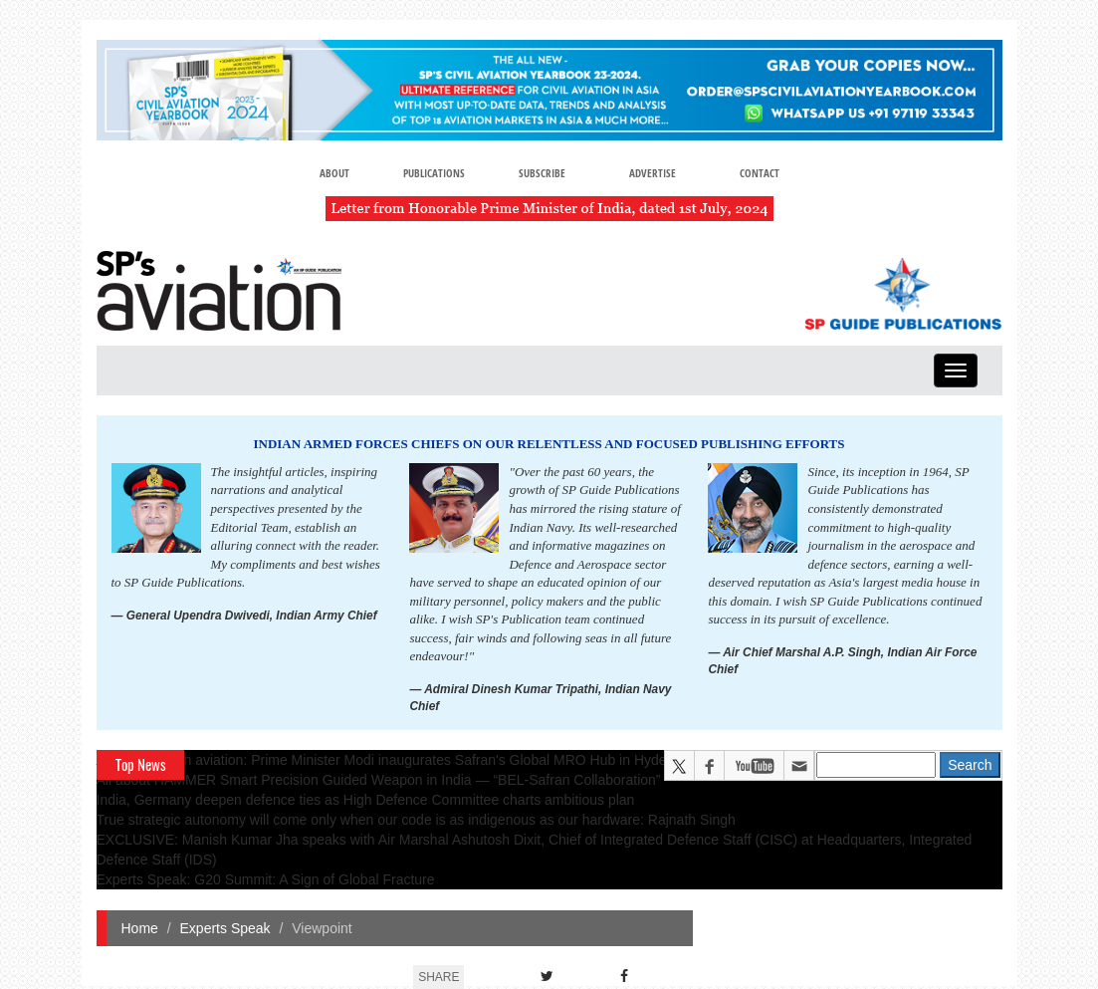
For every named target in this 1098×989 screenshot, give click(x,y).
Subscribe (542, 172)
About (334, 172)
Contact (759, 172)
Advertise (652, 172)
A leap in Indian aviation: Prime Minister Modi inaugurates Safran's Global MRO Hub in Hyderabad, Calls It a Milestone (462, 760)
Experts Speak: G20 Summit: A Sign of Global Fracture (266, 879)
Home (139, 928)
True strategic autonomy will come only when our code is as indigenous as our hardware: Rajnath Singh (416, 820)
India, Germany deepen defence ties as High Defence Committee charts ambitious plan (366, 800)
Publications (434, 172)
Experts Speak (225, 928)
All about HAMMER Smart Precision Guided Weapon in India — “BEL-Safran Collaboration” (379, 780)
